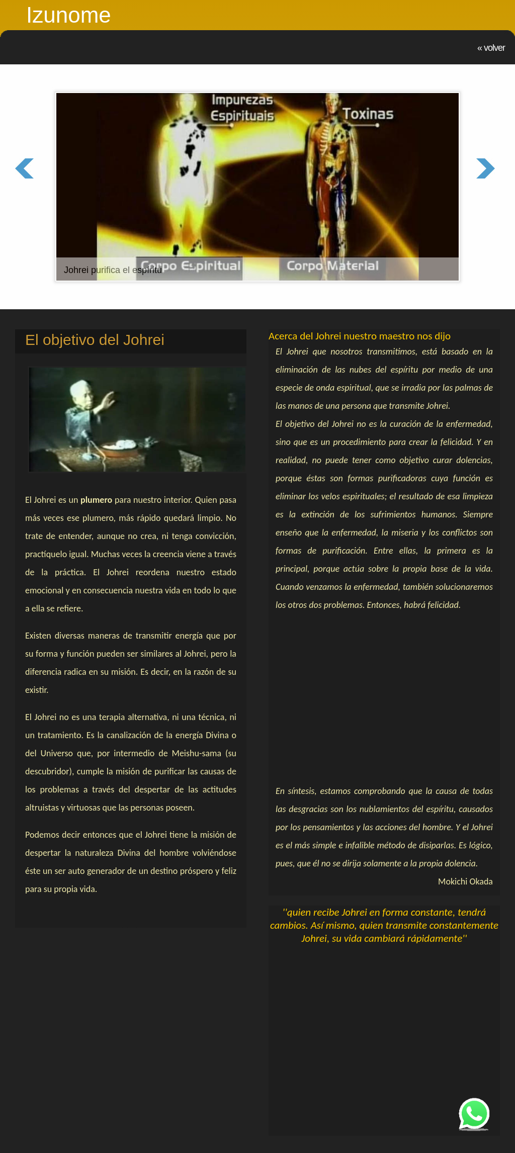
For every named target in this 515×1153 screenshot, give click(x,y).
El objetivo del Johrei (94, 339)
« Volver (491, 48)
